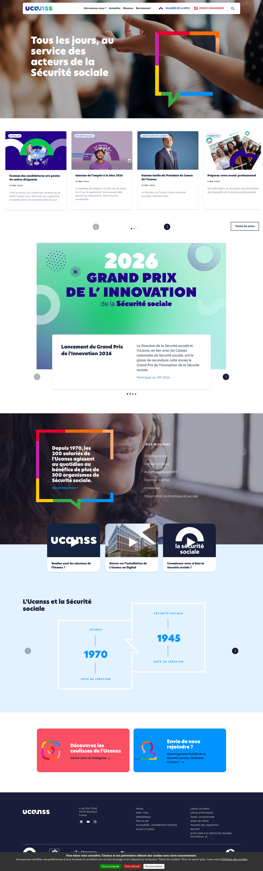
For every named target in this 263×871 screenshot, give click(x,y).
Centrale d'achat (156, 480)
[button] (167, 226)
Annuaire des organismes (204, 825)
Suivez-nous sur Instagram (88, 758)
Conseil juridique (156, 464)
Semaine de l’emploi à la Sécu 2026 (99, 175)
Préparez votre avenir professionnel (231, 175)
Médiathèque (143, 817)
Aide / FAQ (142, 812)
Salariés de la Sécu (178, 8)
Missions (128, 8)
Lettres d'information (201, 812)
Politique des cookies (234, 859)
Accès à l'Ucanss (145, 829)
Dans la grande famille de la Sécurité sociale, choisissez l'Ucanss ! (186, 758)
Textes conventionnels (202, 817)
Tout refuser (132, 866)
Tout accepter (110, 866)
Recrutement (143, 8)
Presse (139, 808)
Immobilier (152, 488)
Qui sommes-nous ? (95, 8)
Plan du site (142, 821)
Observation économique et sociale (171, 496)
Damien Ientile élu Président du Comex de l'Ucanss (167, 177)
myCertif (194, 829)
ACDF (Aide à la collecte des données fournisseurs (211, 835)
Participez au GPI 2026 (153, 377)
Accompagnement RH (160, 472)
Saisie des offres (199, 821)
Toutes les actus (245, 226)
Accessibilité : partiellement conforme (156, 825)
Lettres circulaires (199, 808)
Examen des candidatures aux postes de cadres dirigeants (34, 177)
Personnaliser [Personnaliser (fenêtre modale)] (154, 866)
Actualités (114, 8)
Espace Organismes (211, 8)
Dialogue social (156, 456)
